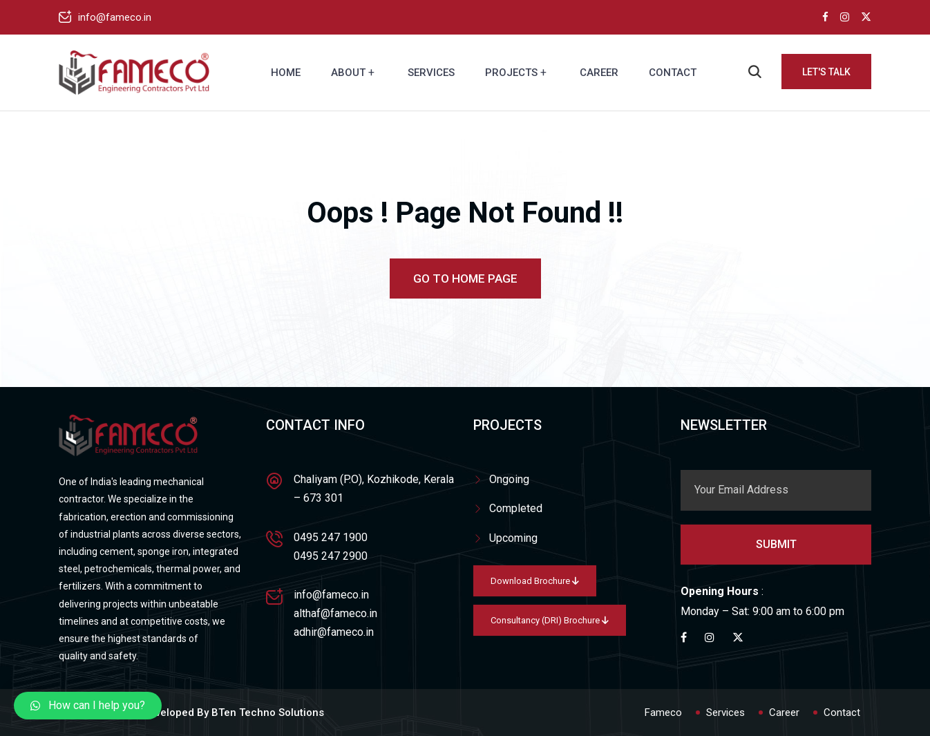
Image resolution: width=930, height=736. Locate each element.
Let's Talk (826, 71)
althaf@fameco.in (335, 613)
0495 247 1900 (331, 537)
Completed (515, 508)
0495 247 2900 (331, 556)
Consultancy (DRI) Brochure (550, 620)
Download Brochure (535, 581)
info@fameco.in (114, 17)
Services (431, 72)
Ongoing (509, 479)
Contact (672, 72)
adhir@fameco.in (334, 632)
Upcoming (513, 538)
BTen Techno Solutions (267, 712)
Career (599, 72)
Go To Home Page (465, 278)
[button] (88, 705)
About (348, 72)
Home (286, 72)
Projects (511, 72)
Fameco (663, 712)
